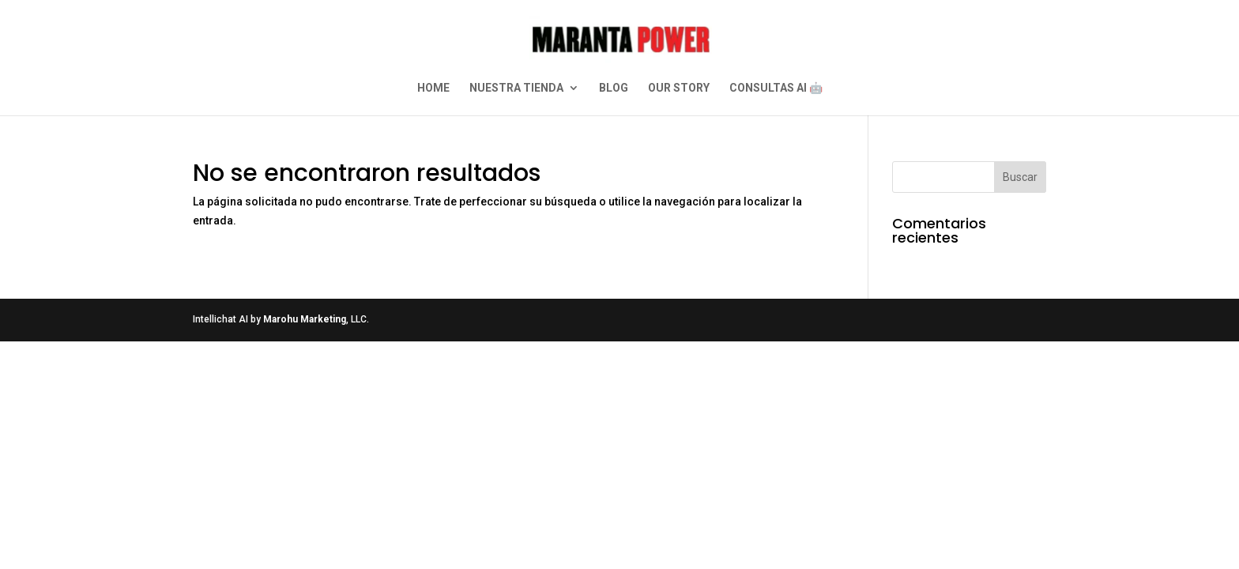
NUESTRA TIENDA (516, 88)
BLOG (613, 88)
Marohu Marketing (304, 319)
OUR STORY (679, 88)
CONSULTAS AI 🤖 (776, 88)
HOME (433, 88)
